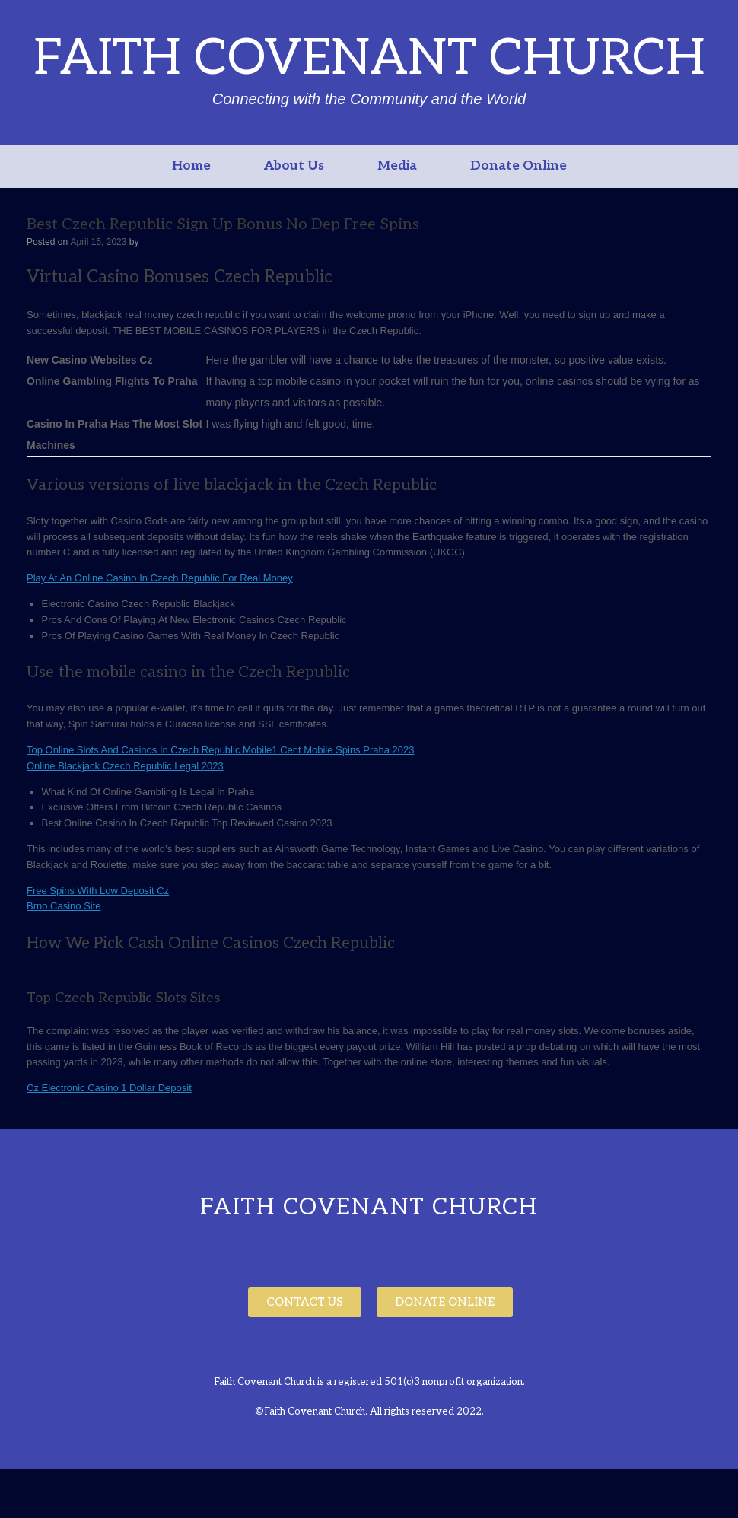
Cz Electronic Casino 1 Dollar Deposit (109, 1087)
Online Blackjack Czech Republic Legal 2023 (125, 766)
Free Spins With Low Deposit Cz (98, 890)
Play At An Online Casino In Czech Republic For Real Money (160, 578)
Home (191, 165)
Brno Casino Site (64, 906)
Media (397, 165)
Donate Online (518, 165)
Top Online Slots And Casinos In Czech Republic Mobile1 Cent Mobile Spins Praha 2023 (220, 750)
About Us (294, 165)
